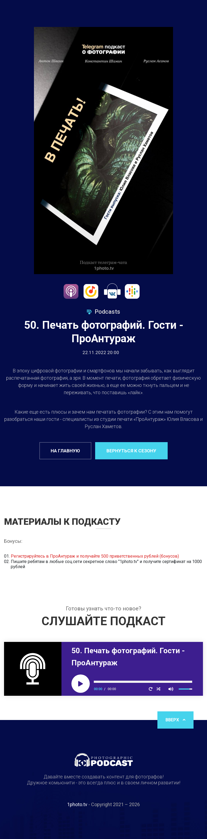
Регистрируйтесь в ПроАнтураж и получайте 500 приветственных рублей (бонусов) (95, 556)
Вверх (175, 719)
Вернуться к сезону (131, 450)
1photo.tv (77, 804)
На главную (65, 450)
